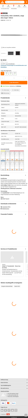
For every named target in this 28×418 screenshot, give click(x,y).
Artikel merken (5, 90)
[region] (14, 53)
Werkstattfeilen (14, 8)
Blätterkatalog (5, 93)
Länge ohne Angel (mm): (6, 70)
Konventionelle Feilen (5, 8)
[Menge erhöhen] (25, 78)
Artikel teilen (15, 90)
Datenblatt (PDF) (6, 207)
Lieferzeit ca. (15, 86)
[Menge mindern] (2, 78)
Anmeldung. (4, 67)
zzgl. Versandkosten (10, 63)
